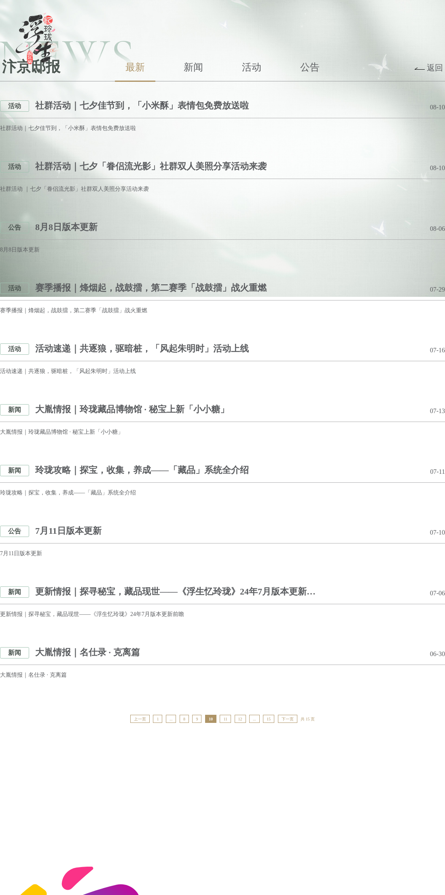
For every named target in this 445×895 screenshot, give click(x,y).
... (171, 719)
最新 (135, 67)
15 (269, 719)
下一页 (288, 719)
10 (211, 719)
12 (240, 719)
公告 (310, 67)
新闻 (193, 67)
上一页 (140, 719)
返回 (435, 67)
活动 (251, 67)
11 (225, 719)
